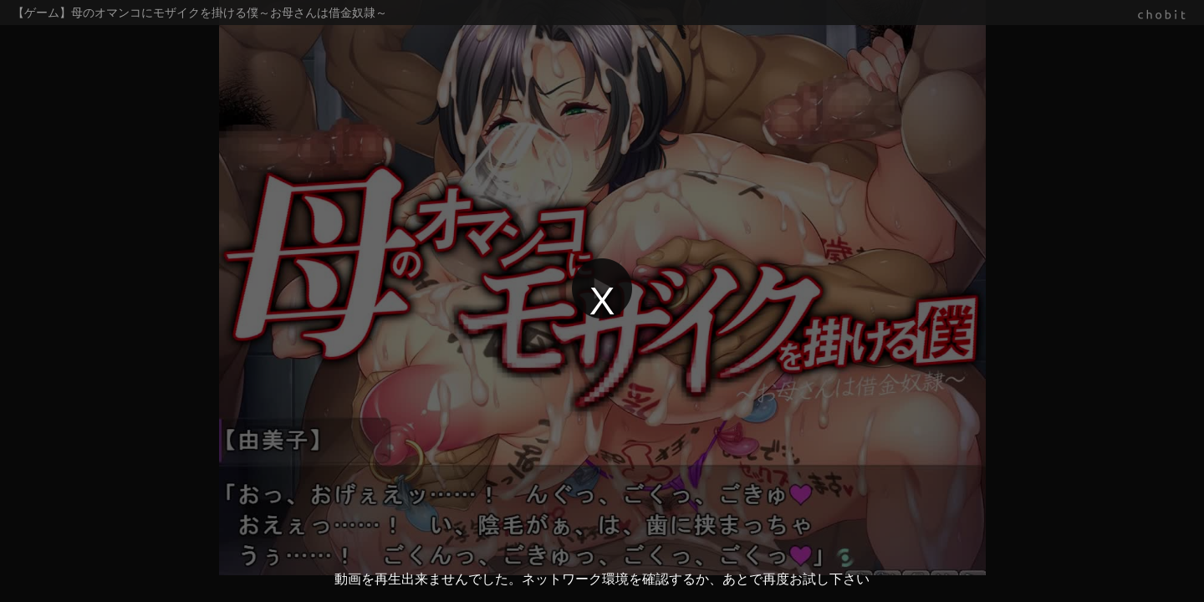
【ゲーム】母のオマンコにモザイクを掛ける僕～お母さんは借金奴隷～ (200, 12)
